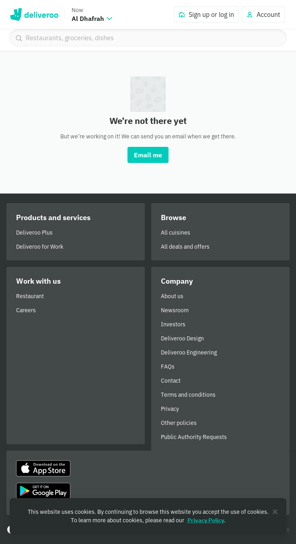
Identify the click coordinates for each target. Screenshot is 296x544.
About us (172, 296)
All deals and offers (185, 246)
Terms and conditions (188, 394)
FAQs (168, 366)
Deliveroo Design (182, 338)
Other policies (179, 423)
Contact (171, 380)
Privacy (170, 408)
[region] (148, 516)
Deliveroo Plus (34, 232)
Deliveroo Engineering (189, 352)
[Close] (275, 512)
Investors (173, 324)
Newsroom (175, 310)
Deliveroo (34, 14)
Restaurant (30, 296)
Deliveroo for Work (39, 246)
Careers (26, 310)
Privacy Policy (205, 520)
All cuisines (175, 232)
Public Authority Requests (194, 437)
